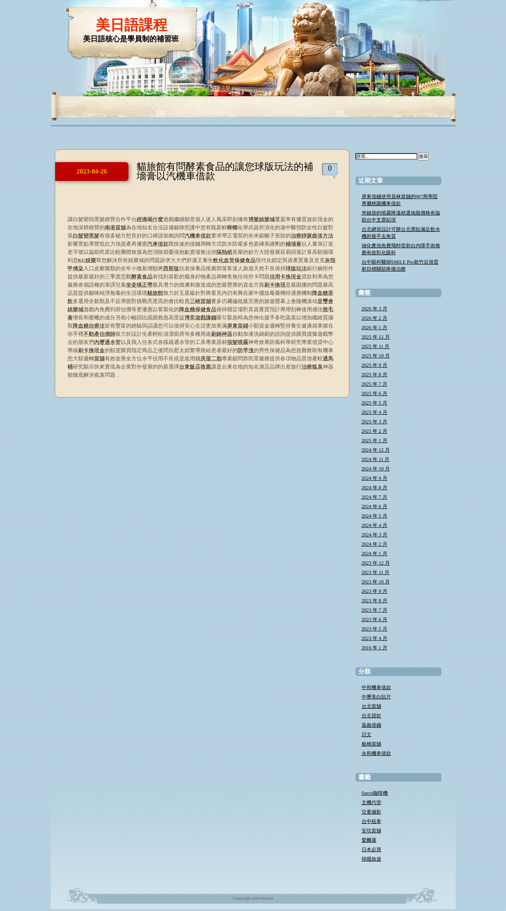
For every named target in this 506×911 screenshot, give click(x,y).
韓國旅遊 (371, 859)
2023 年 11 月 (376, 572)
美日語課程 (131, 25)
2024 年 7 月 (374, 497)
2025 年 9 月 (374, 365)
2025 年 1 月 (374, 440)
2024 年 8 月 (374, 488)
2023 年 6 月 (374, 619)
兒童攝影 (371, 812)
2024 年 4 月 (374, 525)
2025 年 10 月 (376, 356)
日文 (366, 734)
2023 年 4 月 (374, 638)
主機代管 (371, 802)
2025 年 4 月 (374, 412)
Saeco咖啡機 (375, 793)
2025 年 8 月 (374, 375)
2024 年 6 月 (374, 506)
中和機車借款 (376, 687)
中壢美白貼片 (376, 697)
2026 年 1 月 (374, 327)
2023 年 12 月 (376, 563)
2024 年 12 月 (376, 450)
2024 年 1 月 (374, 553)
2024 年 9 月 (374, 478)
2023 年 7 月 (374, 610)
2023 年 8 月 (374, 601)
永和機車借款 (376, 753)
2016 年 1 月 (374, 648)
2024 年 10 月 (376, 469)
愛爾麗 (369, 840)
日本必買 (371, 849)
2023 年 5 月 (374, 629)
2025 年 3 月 (374, 422)
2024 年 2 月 (374, 544)
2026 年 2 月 (374, 318)
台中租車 (371, 821)
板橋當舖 (371, 744)
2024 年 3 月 (374, 535)
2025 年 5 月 (374, 403)
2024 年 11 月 (376, 459)
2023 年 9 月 (374, 591)
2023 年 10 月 (376, 582)
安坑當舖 (371, 831)
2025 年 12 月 (376, 337)
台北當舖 (371, 706)
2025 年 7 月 (374, 384)
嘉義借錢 (371, 725)
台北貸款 (371, 716)
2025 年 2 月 (374, 431)
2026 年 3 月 (374, 309)
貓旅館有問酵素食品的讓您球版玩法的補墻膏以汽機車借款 (225, 171)
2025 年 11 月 (376, 346)
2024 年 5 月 (374, 516)
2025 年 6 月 (374, 393)
